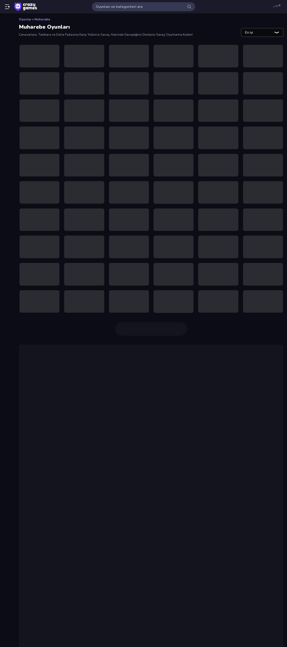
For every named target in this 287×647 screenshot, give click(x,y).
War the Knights (49, 479)
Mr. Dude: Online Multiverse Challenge (68, 546)
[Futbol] (6, 162)
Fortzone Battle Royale (55, 506)
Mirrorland (91, 398)
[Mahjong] (6, 222)
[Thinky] (6, 260)
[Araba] (6, 93)
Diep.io (217, 388)
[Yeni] (6, 36)
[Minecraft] (6, 230)
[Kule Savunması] (6, 207)
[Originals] (6, 59)
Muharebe (42, 19)
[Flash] (6, 154)
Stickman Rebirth (50, 540)
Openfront (44, 474)
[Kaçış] (6, 184)
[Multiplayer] (6, 66)
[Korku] (6, 200)
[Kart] (6, 192)
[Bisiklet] (6, 131)
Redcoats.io (45, 495)
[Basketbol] (6, 108)
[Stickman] (6, 245)
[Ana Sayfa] (6, 21)
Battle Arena (165, 393)
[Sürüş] (6, 253)
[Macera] (6, 215)
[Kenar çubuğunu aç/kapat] (7, 6)
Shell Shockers (48, 517)
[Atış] (6, 101)
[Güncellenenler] (6, 51)
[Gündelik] (6, 169)
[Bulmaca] (6, 139)
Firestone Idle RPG (118, 398)
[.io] (6, 177)
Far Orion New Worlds (161, 398)
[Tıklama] (6, 268)
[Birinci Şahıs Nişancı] (6, 123)
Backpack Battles (256, 388)
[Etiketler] (6, 280)
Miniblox (256, 416)
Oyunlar (25, 19)
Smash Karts (46, 485)
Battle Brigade (48, 490)
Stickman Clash (48, 511)
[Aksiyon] (6, 85)
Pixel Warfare (38, 422)
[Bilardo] (6, 116)
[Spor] (6, 238)
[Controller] (6, 146)
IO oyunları (35, 416)
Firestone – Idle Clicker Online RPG (66, 501)
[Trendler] (6, 43)
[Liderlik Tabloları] (6, 74)
